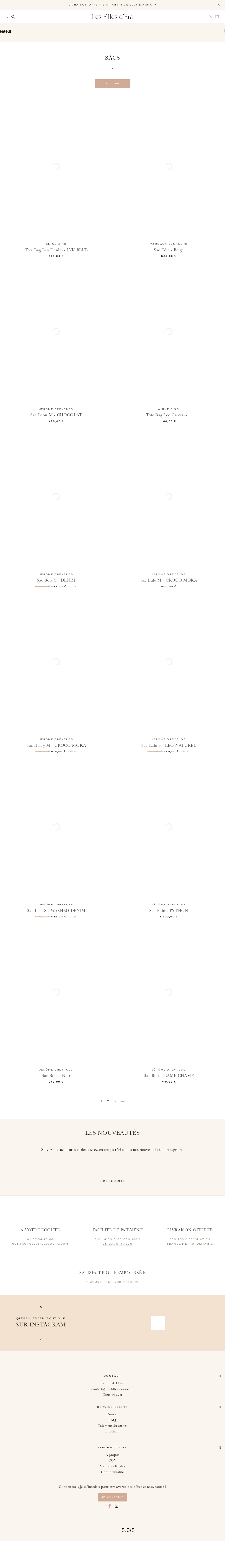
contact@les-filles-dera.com (112, 1389)
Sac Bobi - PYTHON (168, 910)
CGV (113, 1460)
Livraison (112, 1431)
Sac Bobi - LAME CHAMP (169, 1075)
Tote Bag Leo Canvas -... (168, 415)
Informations (112, 1447)
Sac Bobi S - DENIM (56, 580)
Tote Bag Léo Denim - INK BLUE (56, 250)
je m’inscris (112, 1497)
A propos (112, 1455)
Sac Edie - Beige (169, 250)
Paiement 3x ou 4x (112, 1426)
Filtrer (113, 83)
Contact (113, 1376)
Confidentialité (112, 1472)
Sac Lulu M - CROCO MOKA (168, 580)
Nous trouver (112, 1394)
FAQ (112, 1420)
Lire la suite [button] (112, 1181)
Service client (112, 1407)
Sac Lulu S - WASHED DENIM (56, 910)
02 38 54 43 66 (112, 1383)
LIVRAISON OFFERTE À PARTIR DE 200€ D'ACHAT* (112, 4)
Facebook (110, 1506)
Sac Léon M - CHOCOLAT (56, 415)
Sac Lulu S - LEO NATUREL (168, 745)
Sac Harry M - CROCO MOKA (56, 745)
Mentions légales (112, 1466)
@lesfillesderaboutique (40, 1318)
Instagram (116, 1506)
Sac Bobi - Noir (56, 1075)
